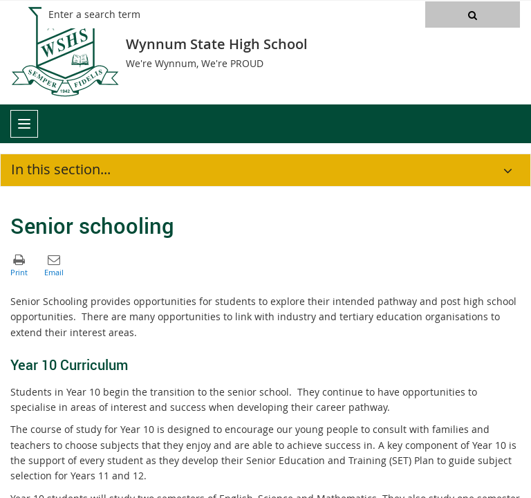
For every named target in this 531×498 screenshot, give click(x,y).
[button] (473, 14)
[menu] (24, 124)
